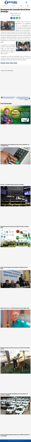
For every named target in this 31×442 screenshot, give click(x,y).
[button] (11, 18)
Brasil (13, 15)
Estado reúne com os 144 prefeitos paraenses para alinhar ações (14, 308)
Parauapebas (4, 5)
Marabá (13, 5)
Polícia (21, 5)
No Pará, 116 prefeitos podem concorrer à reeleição (12, 184)
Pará (28, 5)
